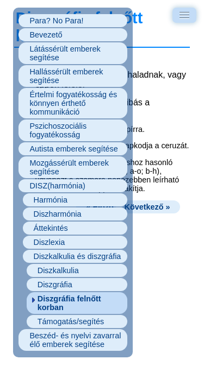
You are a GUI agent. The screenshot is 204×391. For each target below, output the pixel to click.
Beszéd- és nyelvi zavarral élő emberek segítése (75, 340)
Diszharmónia (58, 214)
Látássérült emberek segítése (64, 53)
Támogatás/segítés (71, 321)
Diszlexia (49, 242)
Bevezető (45, 34)
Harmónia (50, 199)
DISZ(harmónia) (57, 185)
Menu (186, 14)
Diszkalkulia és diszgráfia (77, 256)
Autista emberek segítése (73, 148)
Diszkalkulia (58, 270)
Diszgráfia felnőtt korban (69, 303)
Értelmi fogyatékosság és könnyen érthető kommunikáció (73, 103)
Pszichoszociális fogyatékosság (57, 130)
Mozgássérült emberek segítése (69, 167)
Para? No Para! (56, 20)
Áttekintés (51, 228)
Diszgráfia (55, 284)
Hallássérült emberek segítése (66, 76)
